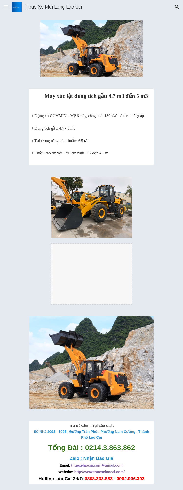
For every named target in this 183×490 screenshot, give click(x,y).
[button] (6, 6)
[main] (91, 99)
